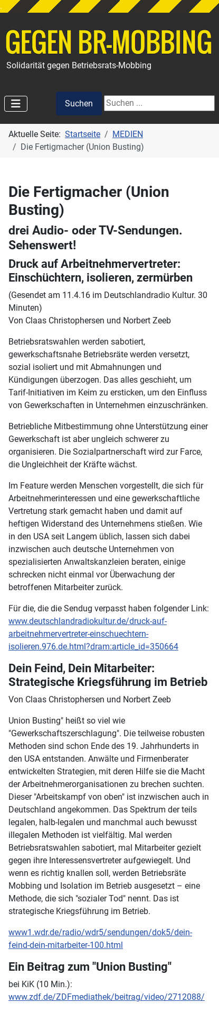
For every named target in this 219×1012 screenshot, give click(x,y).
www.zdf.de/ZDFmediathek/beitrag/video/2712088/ (106, 997)
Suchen (79, 103)
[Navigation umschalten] (15, 104)
